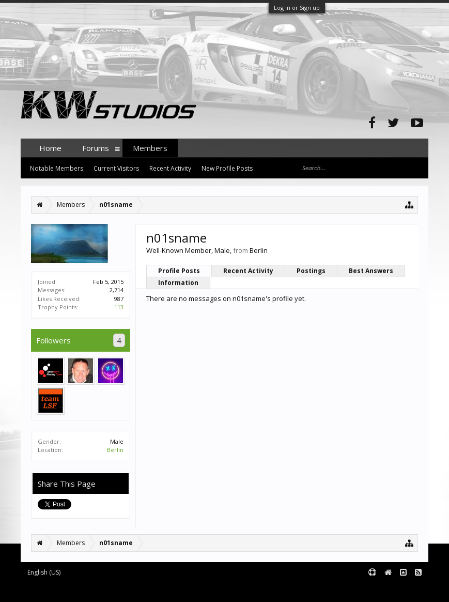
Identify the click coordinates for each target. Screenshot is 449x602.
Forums (95, 148)
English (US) (43, 572)
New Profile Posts (227, 168)
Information (178, 282)
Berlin (115, 450)
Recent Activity (248, 270)
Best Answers (371, 270)
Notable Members (56, 168)
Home (50, 148)
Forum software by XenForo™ (99, 589)
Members (150, 148)
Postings (311, 270)
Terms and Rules (402, 589)
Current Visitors (116, 168)
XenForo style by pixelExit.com (223, 589)
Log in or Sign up (297, 7)
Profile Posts (179, 270)
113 (118, 307)
